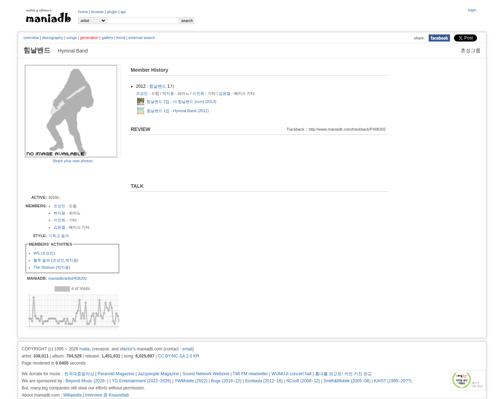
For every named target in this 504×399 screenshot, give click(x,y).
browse (97, 12)
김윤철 (59, 227)
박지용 (59, 213)
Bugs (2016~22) (226, 380)
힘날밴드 (157, 86)
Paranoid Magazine (116, 373)
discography (52, 37)
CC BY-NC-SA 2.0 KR (178, 356)
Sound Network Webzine (206, 373)
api (123, 12)
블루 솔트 (41, 260)
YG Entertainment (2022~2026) (141, 380)
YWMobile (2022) (191, 380)
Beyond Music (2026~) (87, 380)
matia (84, 348)
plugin (112, 12)
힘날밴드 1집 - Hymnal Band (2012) (178, 111)
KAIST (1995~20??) (393, 380)
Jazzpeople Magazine (158, 373)
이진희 (59, 220)
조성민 (59, 206)
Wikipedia (72, 395)
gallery (107, 37)
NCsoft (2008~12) (303, 380)
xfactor (126, 348)
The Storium (44, 267)
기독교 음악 (58, 236)
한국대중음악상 (79, 373)
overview (31, 37)
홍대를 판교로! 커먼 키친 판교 (343, 373)
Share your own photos (72, 161)
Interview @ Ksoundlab (107, 395)
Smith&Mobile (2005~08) (347, 380)
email (187, 348)
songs (71, 37)
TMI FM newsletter (250, 373)
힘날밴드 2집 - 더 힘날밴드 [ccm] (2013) (181, 101)
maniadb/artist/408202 (67, 278)
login (472, 10)
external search (141, 37)
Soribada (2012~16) (264, 380)
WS (36, 253)
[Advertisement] (66, 178)
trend (120, 37)
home (83, 12)
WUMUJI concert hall (291, 373)
